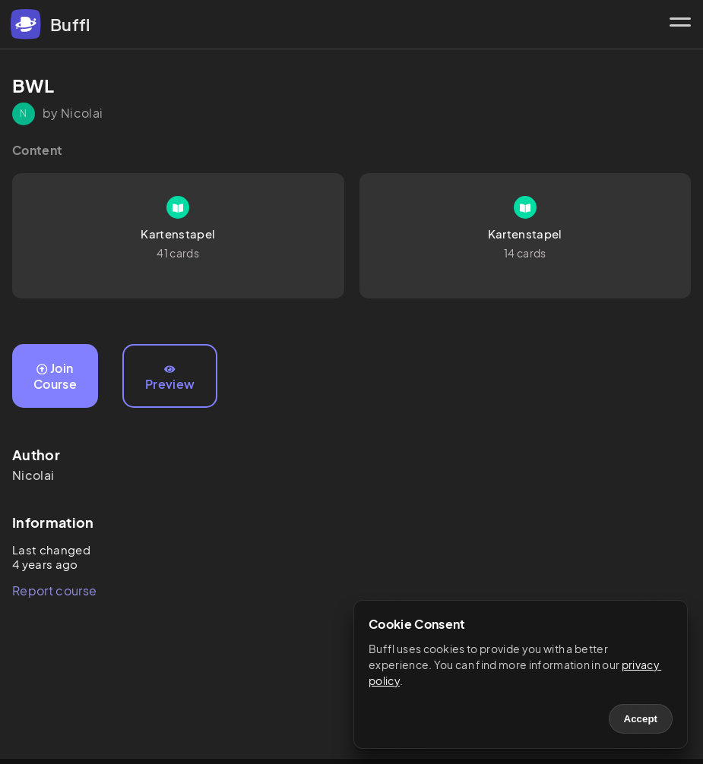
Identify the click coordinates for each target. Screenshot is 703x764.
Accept (640, 719)
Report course (54, 590)
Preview (170, 378)
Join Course (55, 376)
